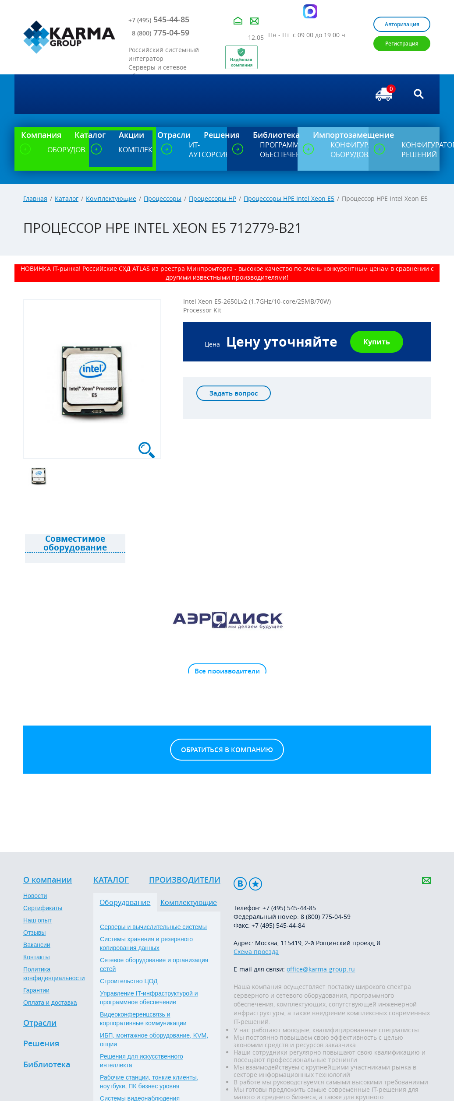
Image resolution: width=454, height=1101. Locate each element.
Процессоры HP (212, 198)
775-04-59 (160, 32)
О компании (47, 880)
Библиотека (46, 1064)
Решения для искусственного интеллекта (141, 1061)
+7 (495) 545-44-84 (278, 925)
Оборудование (124, 902)
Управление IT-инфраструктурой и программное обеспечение (149, 998)
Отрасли (40, 1023)
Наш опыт (37, 920)
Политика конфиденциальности (54, 974)
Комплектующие (111, 198)
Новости (35, 895)
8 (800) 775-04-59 (326, 916)
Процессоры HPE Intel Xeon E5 (289, 198)
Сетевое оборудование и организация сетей (154, 964)
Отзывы (34, 932)
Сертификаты (42, 908)
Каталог (66, 198)
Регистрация (402, 43)
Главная (35, 198)
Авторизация (402, 24)
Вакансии (36, 944)
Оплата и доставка (50, 1002)
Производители (184, 880)
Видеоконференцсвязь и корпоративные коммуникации (143, 1019)
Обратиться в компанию (227, 749)
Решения (41, 1043)
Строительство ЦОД (128, 981)
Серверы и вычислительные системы (153, 926)
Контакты (36, 957)
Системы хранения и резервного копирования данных (146, 943)
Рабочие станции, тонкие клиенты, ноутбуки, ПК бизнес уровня (149, 1082)
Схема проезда (256, 951)
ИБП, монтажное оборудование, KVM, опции (154, 1040)
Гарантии (36, 990)
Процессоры (162, 198)
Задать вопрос (233, 393)
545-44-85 (158, 19)
